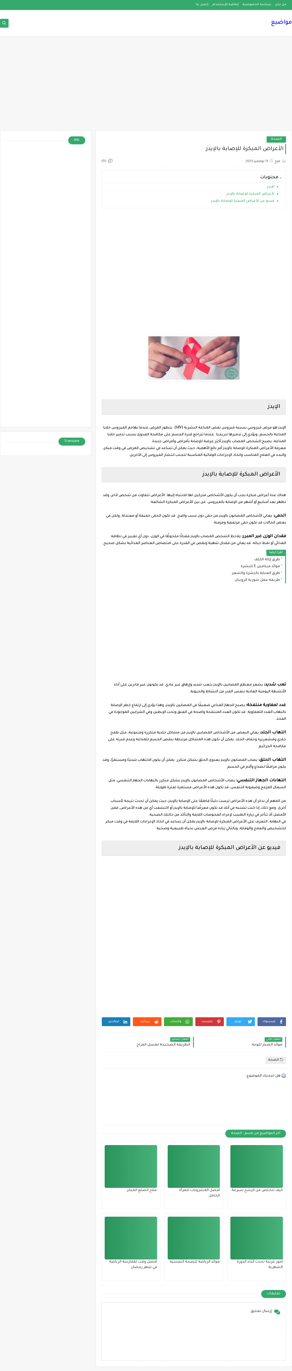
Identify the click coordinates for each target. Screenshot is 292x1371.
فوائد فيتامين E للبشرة (260, 567)
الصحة (276, 139)
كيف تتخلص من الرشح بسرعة (257, 1190)
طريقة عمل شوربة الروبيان (257, 580)
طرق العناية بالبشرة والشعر (256, 573)
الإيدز (270, 187)
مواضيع (281, 23)
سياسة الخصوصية (256, 4)
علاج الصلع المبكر (142, 1190)
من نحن (280, 4)
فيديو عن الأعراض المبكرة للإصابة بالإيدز (242, 201)
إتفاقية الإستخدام (225, 4)
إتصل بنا (202, 4)
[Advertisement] (146, 86)
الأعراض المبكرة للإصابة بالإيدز (250, 194)
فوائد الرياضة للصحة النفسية (195, 1262)
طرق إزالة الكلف (267, 560)
